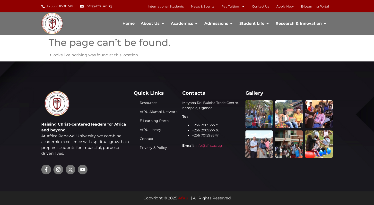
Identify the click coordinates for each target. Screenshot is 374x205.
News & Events (202, 6)
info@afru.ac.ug (208, 145)
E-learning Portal (315, 6)
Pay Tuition (233, 6)
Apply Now (285, 6)
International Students (166, 6)
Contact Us (260, 6)
